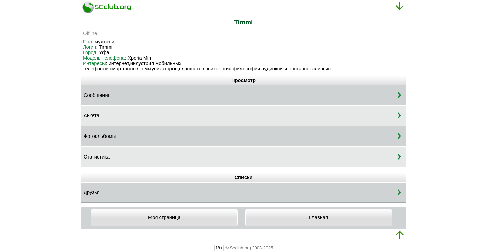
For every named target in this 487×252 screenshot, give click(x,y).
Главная (318, 217)
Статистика (97, 157)
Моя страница (164, 217)
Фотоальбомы (100, 136)
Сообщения (97, 95)
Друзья (92, 192)
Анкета (91, 115)
